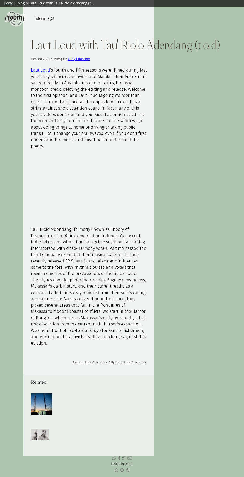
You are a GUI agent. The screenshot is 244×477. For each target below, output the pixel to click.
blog (21, 3)
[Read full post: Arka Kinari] (41, 404)
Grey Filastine (79, 59)
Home (8, 3)
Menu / (44, 18)
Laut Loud (40, 70)
